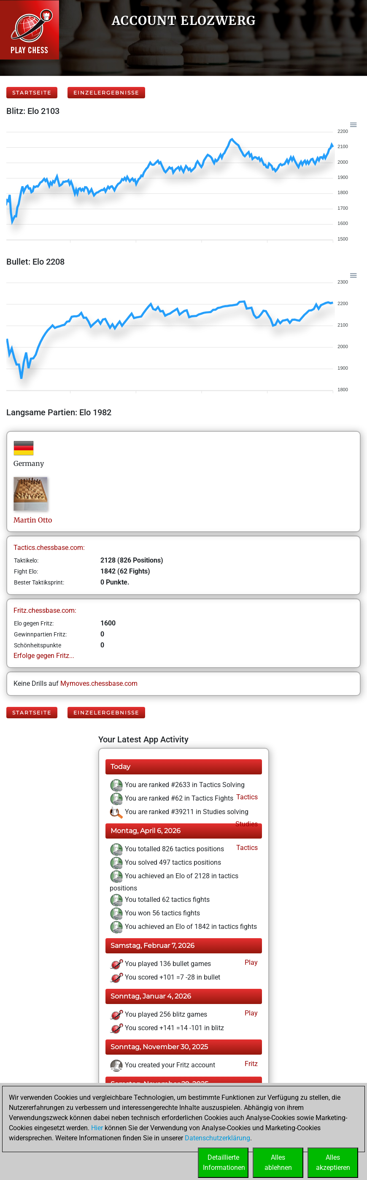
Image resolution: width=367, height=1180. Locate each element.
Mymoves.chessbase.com (99, 683)
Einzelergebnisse (106, 92)
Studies (246, 824)
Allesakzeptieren (333, 1162)
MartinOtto (32, 520)
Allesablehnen (278, 1162)
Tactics (246, 797)
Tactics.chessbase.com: (49, 548)
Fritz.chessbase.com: (44, 610)
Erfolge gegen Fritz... (43, 656)
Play (250, 962)
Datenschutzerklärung (217, 1138)
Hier (97, 1128)
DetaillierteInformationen (224, 1162)
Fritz (250, 1064)
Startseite (31, 92)
